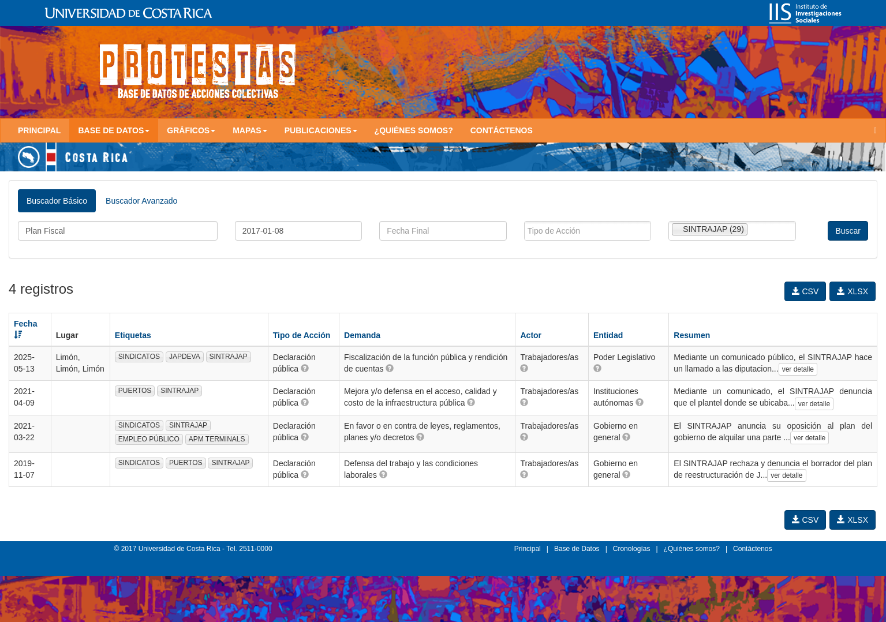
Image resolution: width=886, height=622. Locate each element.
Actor (530, 335)
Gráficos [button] (191, 130)
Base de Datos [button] (113, 130)
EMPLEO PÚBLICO (149, 439)
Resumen (692, 335)
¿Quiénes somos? (414, 130)
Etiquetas (133, 335)
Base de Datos (577, 549)
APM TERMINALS (217, 439)
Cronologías (632, 549)
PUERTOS (135, 391)
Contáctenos (501, 130)
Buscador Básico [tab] (57, 200)
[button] (305, 368)
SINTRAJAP (229, 357)
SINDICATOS (139, 357)
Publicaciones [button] (321, 130)
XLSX (852, 291)
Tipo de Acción (302, 335)
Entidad (608, 335)
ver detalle (798, 369)
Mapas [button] (250, 130)
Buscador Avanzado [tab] (141, 200)
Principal (39, 130)
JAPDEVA (184, 357)
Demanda (362, 335)
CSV (805, 291)
